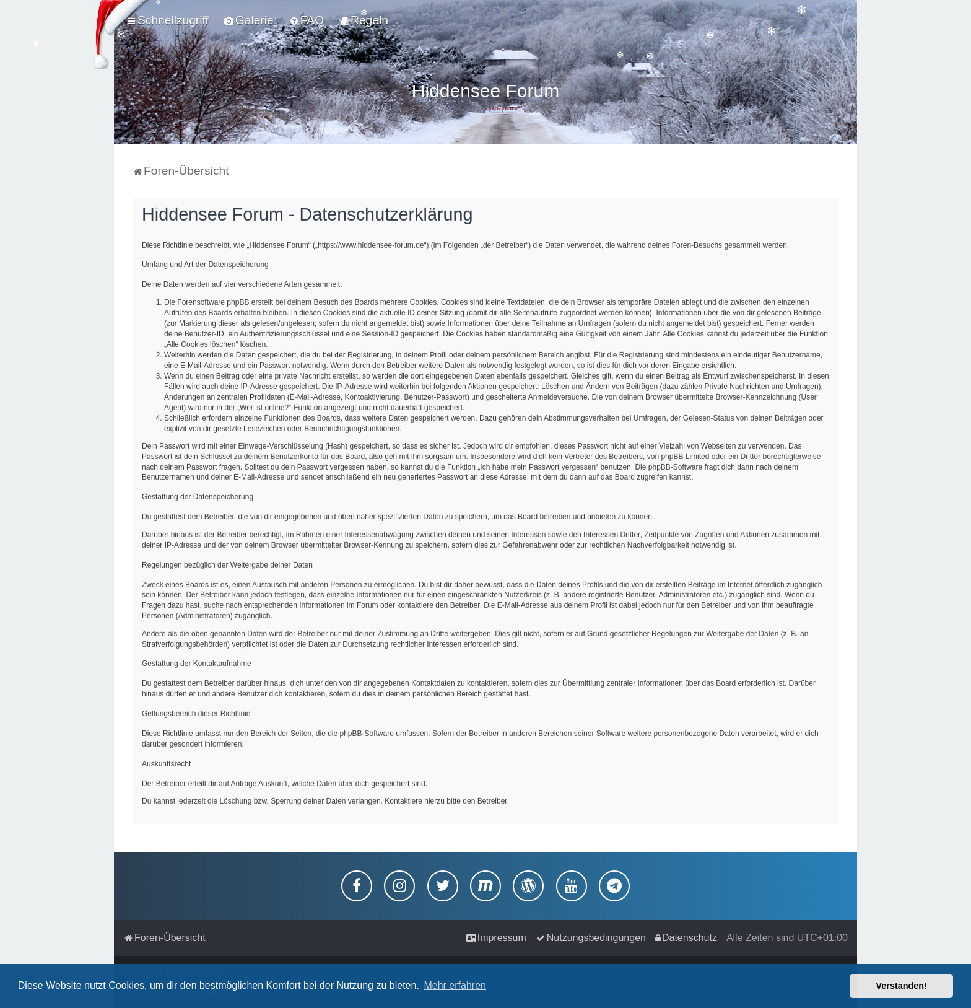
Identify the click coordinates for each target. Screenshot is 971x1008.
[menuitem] (249, 20)
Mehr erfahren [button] (455, 985)
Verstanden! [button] (901, 986)
